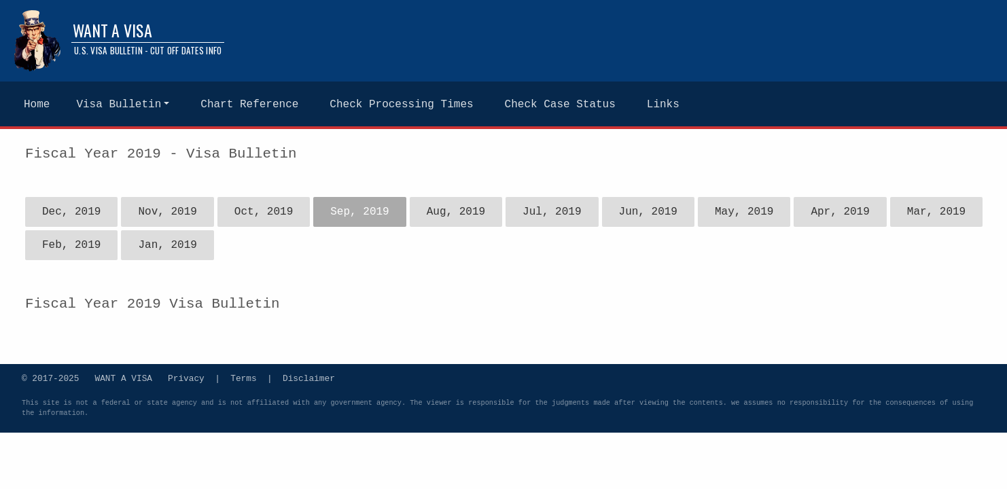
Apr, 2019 (840, 211)
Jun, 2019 (647, 211)
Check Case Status (560, 104)
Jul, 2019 (552, 211)
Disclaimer (309, 378)
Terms (243, 378)
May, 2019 (744, 211)
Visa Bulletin (118, 104)
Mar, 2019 (936, 211)
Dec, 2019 (71, 211)
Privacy (186, 378)
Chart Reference (249, 104)
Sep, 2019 (359, 211)
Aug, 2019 (456, 211)
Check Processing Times (401, 104)
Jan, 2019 (167, 245)
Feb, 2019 (71, 245)
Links (663, 104)
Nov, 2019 (167, 211)
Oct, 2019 (263, 211)
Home (37, 104)
